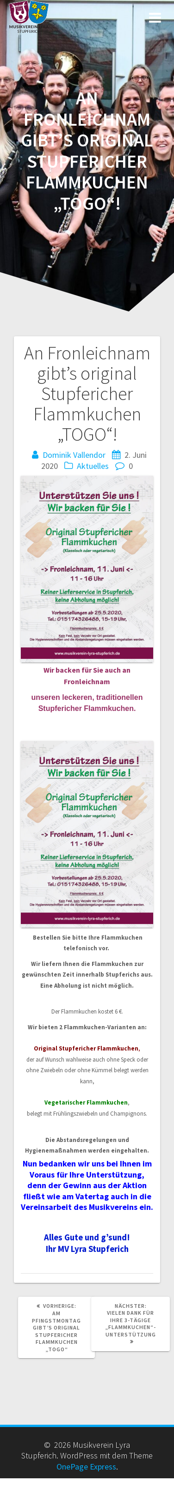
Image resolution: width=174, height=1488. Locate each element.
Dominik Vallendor (74, 454)
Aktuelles (93, 466)
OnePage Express (86, 1466)
